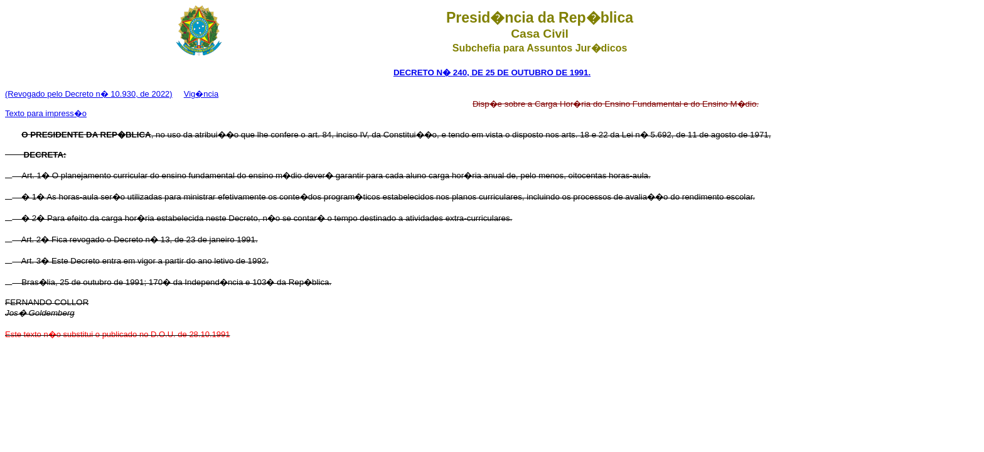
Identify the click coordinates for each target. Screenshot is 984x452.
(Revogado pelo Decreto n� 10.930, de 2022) (89, 94)
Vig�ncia (201, 94)
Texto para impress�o (46, 113)
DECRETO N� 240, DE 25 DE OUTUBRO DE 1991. (492, 72)
